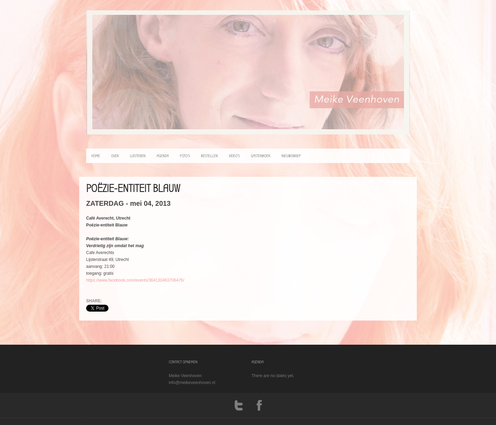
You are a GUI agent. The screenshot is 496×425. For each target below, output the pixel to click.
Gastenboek (260, 155)
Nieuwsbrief (291, 155)
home (95, 155)
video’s (234, 155)
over (115, 155)
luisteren (138, 155)
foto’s (185, 155)
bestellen (209, 155)
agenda (163, 155)
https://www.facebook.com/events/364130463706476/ (135, 280)
